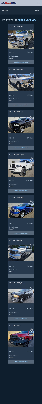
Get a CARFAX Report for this (21, 62)
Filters (5, 10)
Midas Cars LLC (27, 19)
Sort (37, 10)
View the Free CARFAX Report (21, 147)
